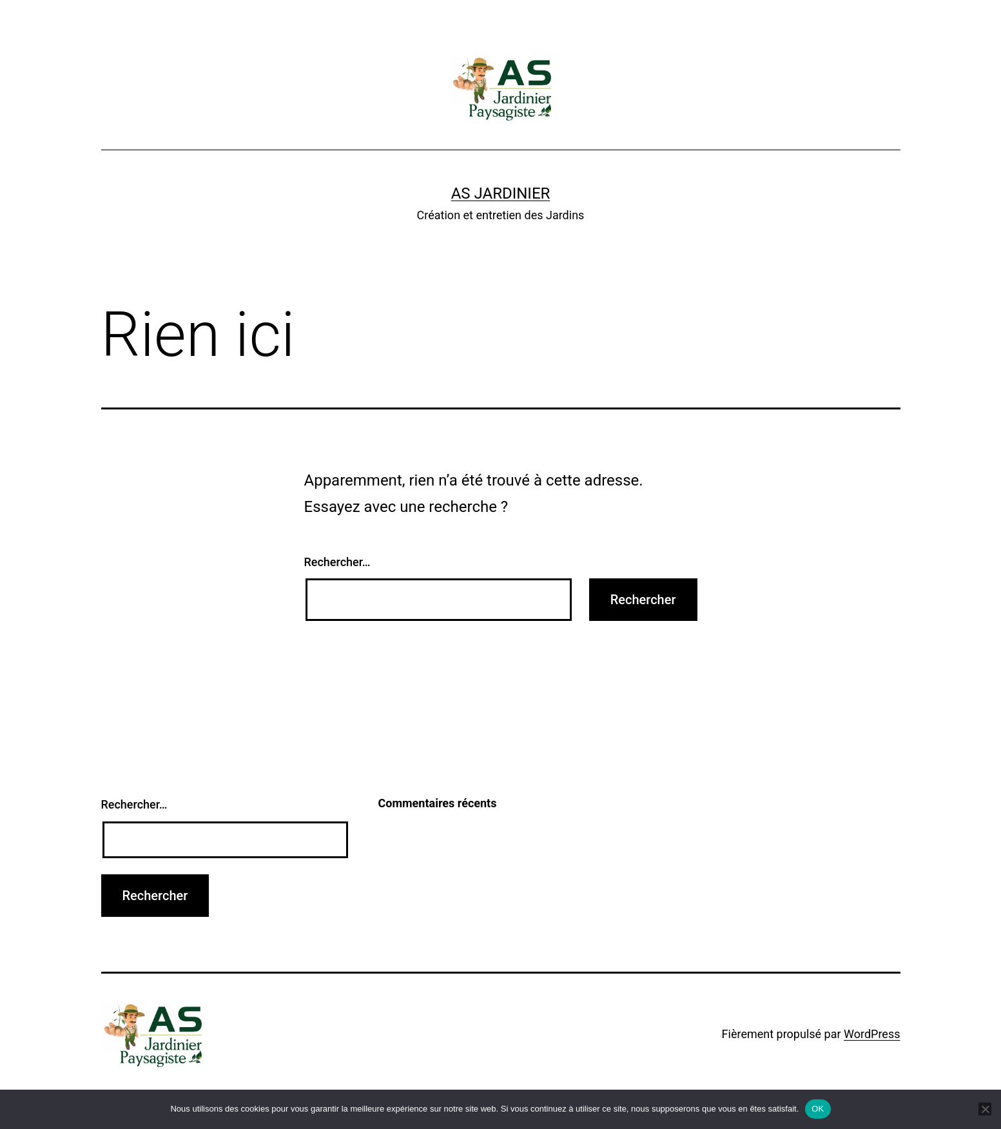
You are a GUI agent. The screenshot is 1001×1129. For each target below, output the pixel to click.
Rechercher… (337, 562)
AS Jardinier (500, 193)
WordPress (872, 1034)
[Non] (984, 1109)
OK (817, 1109)
